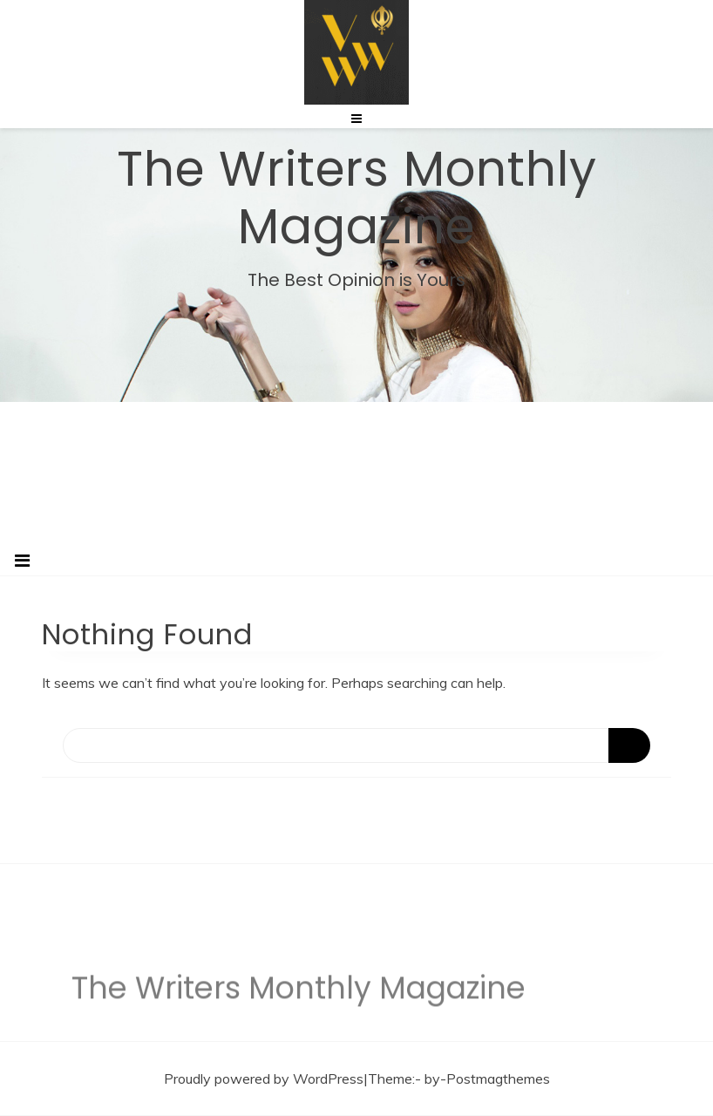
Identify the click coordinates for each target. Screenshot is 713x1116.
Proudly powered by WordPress (263, 1078)
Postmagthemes (498, 1078)
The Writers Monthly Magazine (357, 197)
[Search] (356, 745)
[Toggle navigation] (22, 560)
